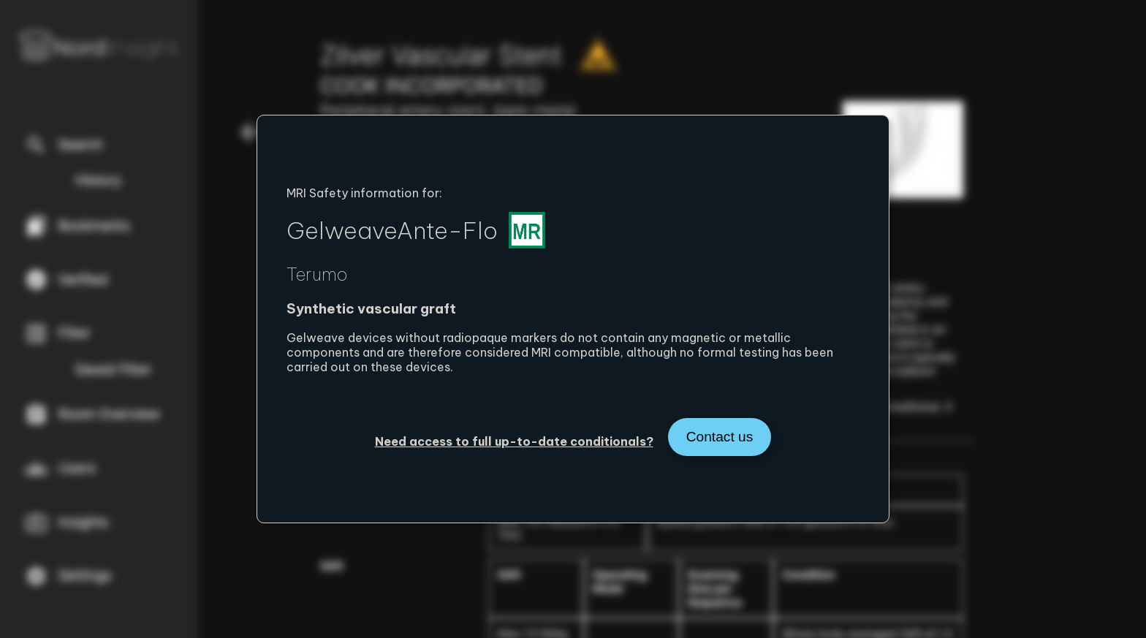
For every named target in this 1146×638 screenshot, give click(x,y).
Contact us (720, 436)
